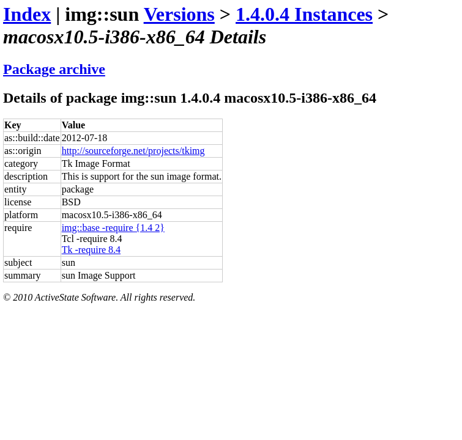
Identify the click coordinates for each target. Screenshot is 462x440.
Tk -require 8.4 (91, 249)
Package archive (54, 69)
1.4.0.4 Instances (304, 14)
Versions (179, 14)
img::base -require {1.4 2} (113, 227)
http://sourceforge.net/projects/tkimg (133, 150)
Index (27, 14)
